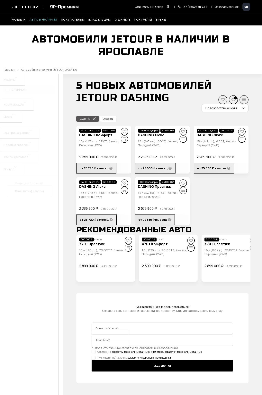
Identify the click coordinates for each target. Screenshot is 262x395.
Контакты (143, 20)
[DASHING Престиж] (154, 186)
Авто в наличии (43, 20)
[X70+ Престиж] (92, 243)
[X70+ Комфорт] (155, 243)
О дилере (123, 20)
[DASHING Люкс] (151, 135)
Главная (9, 70)
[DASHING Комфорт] (96, 135)
